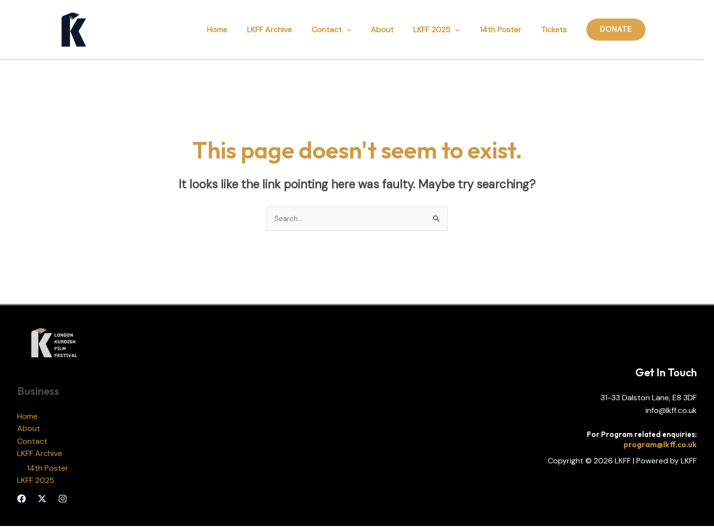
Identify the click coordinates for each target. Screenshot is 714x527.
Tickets (556, 29)
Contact (349, 29)
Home (242, 29)
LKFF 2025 (446, 29)
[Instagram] (62, 499)
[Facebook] (21, 499)
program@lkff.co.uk (660, 445)
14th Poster (506, 29)
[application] (364, 29)
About (395, 29)
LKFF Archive (290, 29)
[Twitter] (42, 499)
